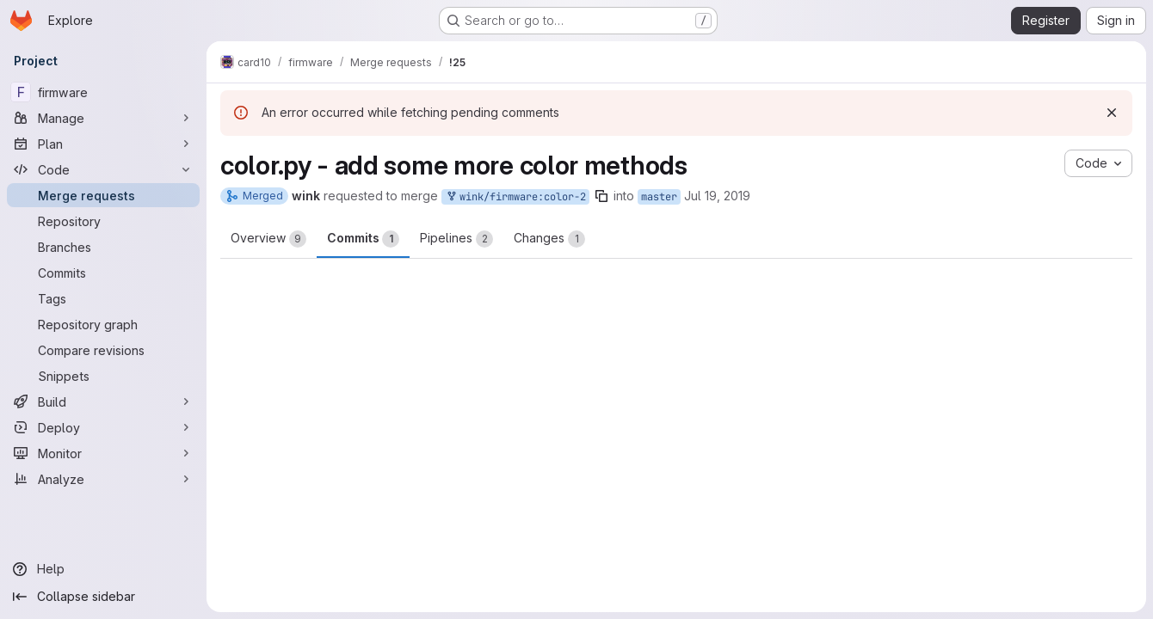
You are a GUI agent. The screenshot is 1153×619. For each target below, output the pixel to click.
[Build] (103, 401)
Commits (363, 239)
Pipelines (456, 239)
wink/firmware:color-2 (515, 197)
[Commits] (103, 272)
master (659, 197)
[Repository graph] (103, 324)
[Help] (103, 569)
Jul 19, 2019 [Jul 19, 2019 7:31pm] (717, 195)
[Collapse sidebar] (103, 597)
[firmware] (103, 92)
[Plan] (103, 144)
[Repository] (103, 221)
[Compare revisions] (103, 350)
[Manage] (103, 118)
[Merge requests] (103, 195)
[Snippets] (103, 376)
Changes (549, 239)
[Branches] (103, 247)
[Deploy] (103, 427)
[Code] (103, 169)
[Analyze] (103, 479)
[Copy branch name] (601, 196)
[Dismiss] (1111, 112)
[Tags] (103, 298)
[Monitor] (103, 453)
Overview (268, 239)
